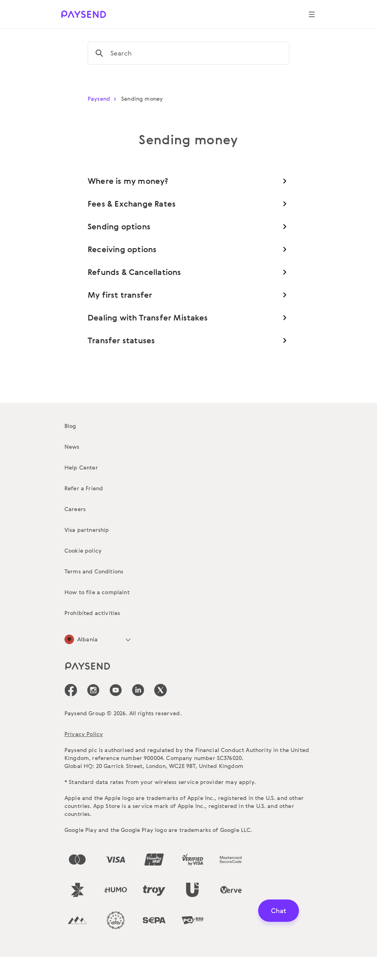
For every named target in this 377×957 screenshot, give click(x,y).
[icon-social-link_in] (93, 690)
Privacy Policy (83, 734)
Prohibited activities (92, 613)
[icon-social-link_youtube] (115, 690)
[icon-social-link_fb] (70, 690)
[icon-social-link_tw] (160, 690)
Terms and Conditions (93, 571)
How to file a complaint (97, 592)
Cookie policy (83, 550)
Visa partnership (86, 529)
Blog (70, 426)
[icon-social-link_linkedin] (138, 690)
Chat (278, 910)
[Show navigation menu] (312, 14)
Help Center (81, 467)
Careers (75, 509)
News (72, 446)
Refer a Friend (83, 488)
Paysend (104, 98)
